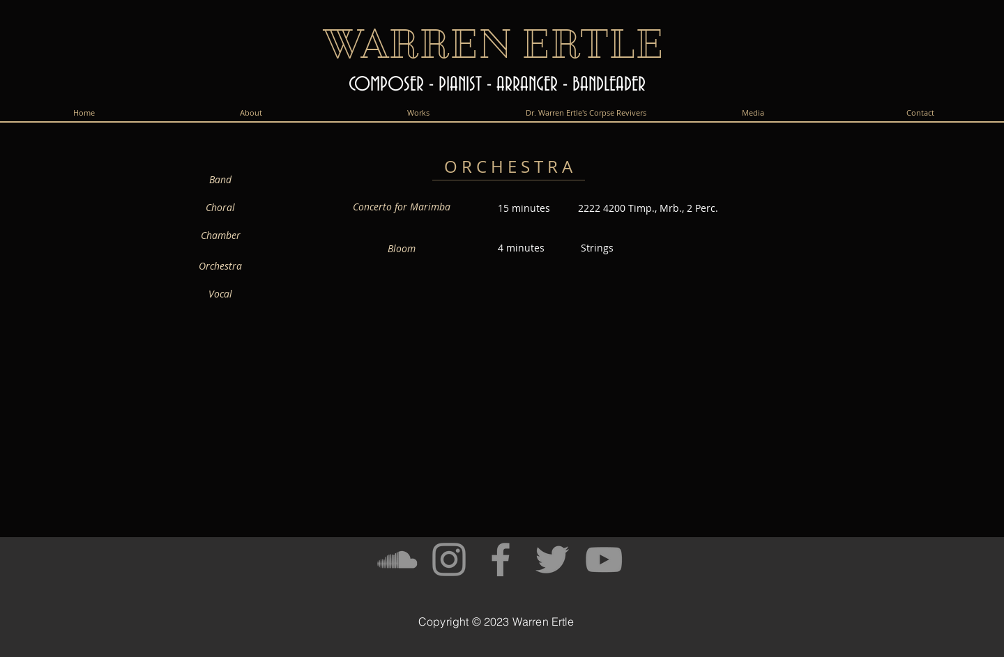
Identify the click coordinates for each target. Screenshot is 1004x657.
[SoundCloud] (397, 559)
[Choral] (220, 208)
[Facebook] (500, 559)
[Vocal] (220, 294)
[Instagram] (449, 559)
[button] (418, 113)
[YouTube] (603, 559)
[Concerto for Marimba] (401, 207)
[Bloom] (401, 249)
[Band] (220, 179)
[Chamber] (220, 235)
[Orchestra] (220, 266)
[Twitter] (552, 559)
